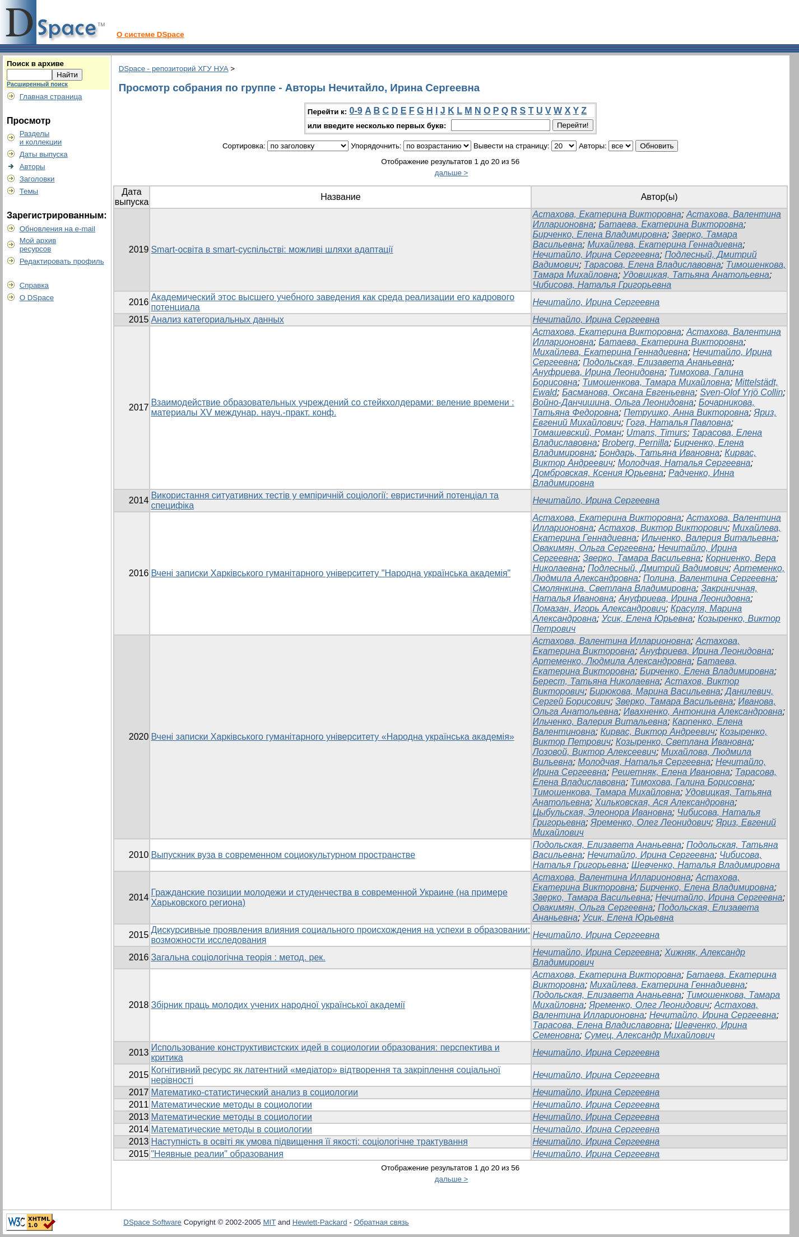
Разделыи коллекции (41, 137)
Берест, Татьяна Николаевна (595, 681)
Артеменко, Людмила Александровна (611, 661)
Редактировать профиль (62, 261)
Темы (29, 191)
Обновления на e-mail (57, 229)
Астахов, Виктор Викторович (662, 528)
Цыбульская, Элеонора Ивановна (602, 812)
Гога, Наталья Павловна (678, 422)
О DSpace (37, 297)
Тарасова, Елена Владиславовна (652, 264)
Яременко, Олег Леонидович (651, 822)
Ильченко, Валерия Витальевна (709, 538)
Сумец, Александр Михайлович (649, 1035)
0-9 (356, 110)
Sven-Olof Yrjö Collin (741, 392)
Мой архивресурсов (38, 244)
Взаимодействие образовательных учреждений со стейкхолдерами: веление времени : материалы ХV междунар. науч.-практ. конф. (332, 407)
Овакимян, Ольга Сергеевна (592, 548)
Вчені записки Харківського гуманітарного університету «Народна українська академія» (332, 736)
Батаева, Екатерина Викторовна (671, 224)
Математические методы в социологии (231, 1104)
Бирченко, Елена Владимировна (599, 234)
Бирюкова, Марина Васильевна (655, 691)
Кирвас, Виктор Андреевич (657, 731)
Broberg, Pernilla (635, 442)
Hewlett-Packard (319, 1222)
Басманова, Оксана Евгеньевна (628, 392)
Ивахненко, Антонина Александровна (703, 711)
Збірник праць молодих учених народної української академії (278, 1005)
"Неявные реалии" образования (217, 1154)
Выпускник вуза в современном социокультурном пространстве (283, 855)
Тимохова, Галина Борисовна (691, 782)
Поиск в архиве (35, 63)
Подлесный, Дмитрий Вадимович (658, 568)
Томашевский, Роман (576, 432)
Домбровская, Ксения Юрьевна (597, 473)
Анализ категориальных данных (217, 319)
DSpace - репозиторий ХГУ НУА (174, 68)
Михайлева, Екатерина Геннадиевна (664, 244)
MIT (269, 1222)
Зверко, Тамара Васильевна (641, 558)
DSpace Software (152, 1222)
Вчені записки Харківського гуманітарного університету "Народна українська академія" (330, 573)
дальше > (451, 173)
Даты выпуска (44, 154)
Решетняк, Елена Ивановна (671, 772)
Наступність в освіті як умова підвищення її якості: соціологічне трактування (309, 1141)
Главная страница (51, 96)
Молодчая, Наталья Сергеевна (684, 463)
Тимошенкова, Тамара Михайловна (656, 382)
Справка (34, 285)
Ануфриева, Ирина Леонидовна (598, 372)
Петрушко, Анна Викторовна (686, 412)
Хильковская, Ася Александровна (665, 802)
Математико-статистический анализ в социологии (254, 1092)
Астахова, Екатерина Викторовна (606, 214)
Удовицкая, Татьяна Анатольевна (696, 274)
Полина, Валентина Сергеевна (709, 578)
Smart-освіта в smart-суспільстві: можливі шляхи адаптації (272, 249)
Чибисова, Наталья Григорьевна (601, 285)
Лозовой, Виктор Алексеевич (594, 752)
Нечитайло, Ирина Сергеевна (595, 254)
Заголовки (37, 179)
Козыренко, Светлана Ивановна (684, 741)
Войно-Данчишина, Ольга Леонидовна (612, 402)
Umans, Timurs (656, 432)
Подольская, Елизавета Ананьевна (657, 362)
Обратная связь (381, 1222)
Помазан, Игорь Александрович (599, 608)
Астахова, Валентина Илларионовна (611, 641)
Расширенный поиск (37, 84)
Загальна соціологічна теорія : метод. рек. (238, 957)
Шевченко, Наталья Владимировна (705, 865)
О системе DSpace (150, 34)
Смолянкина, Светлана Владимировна (614, 588)
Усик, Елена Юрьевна (647, 618)
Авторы (32, 166)
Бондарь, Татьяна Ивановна (659, 453)
